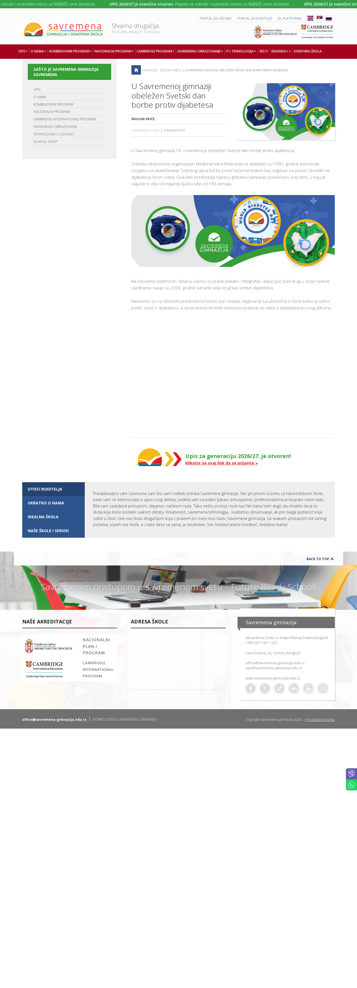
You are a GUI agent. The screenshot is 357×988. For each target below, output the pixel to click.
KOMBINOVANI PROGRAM (53, 104)
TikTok (279, 688)
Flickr (323, 688)
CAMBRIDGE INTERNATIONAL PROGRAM (64, 119)
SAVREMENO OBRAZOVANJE (55, 126)
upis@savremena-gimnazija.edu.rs (274, 667)
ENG (310, 18)
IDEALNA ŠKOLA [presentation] (43, 516)
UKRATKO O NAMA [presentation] (46, 503)
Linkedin (294, 688)
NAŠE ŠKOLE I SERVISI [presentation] (48, 530)
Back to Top (317, 559)
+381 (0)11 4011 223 (261, 642)
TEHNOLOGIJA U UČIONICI (53, 134)
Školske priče (170, 70)
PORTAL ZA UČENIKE (216, 18)
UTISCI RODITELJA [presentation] (45, 489)
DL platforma (290, 18)
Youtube (308, 688)
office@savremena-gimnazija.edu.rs (275, 662)
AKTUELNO (149, 70)
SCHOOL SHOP (45, 141)
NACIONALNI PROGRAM (51, 111)
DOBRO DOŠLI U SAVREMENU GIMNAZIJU (125, 719)
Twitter (265, 688)
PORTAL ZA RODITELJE (254, 18)
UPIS (37, 89)
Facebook (251, 688)
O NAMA (39, 97)
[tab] (53, 489)
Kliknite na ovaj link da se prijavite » (221, 463)
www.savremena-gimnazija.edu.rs (273, 678)
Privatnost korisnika (320, 719)
